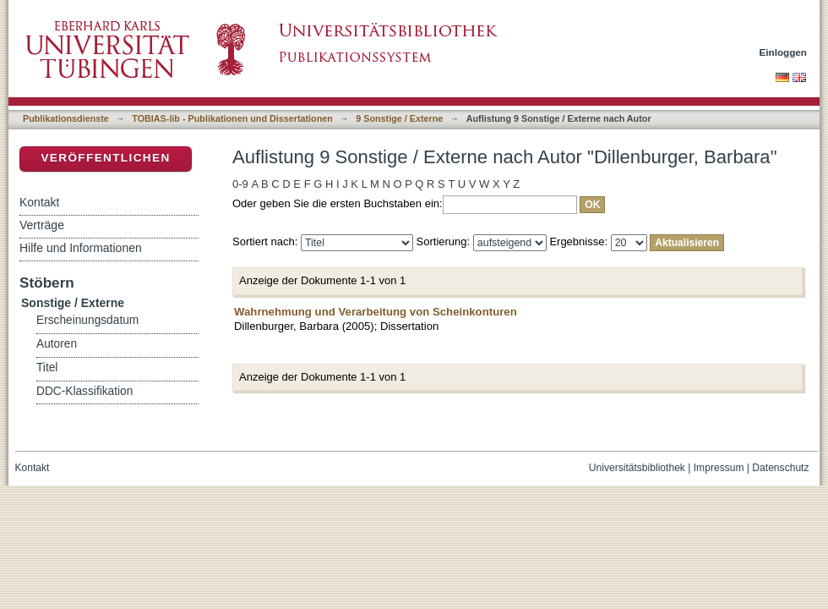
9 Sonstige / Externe (399, 118)
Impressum (719, 468)
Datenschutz (780, 468)
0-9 (240, 184)
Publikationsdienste (66, 118)
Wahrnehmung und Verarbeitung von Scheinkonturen (375, 311)
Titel (46, 367)
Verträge (41, 225)
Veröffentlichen (105, 157)
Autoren (56, 343)
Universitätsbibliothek (637, 468)
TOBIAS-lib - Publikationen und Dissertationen (232, 118)
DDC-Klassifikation (84, 391)
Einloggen (784, 52)
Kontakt (39, 202)
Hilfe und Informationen (80, 248)
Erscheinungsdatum (87, 320)
